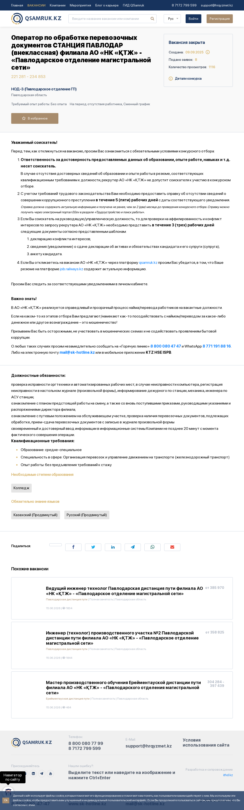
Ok (6, 800)
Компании (58, 5)
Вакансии (36, 5)
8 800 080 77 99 (85, 743)
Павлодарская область (29, 95)
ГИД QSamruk (133, 5)
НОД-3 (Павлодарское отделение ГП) (44, 89)
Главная (17, 5)
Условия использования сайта (206, 742)
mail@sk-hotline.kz (77, 352)
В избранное (35, 118)
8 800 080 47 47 (165, 346)
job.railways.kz (71, 269)
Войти (193, 19)
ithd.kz (228, 775)
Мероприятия (80, 5)
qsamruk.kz (148, 262)
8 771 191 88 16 (217, 346)
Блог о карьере (107, 5)
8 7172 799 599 (184, 5)
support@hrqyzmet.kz (217, 5)
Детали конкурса (185, 78)
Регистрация (220, 19)
